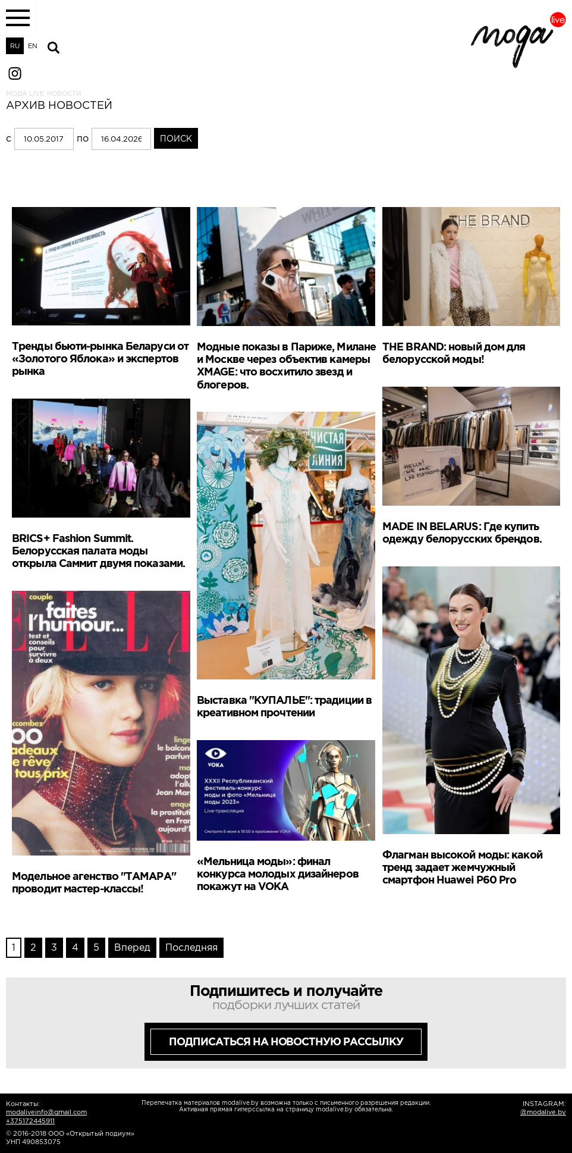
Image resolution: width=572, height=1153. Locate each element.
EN (32, 45)
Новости (64, 93)
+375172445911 (30, 1120)
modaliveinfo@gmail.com (46, 1112)
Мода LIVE (25, 93)
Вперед (132, 947)
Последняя (191, 947)
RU (15, 45)
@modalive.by (543, 1112)
